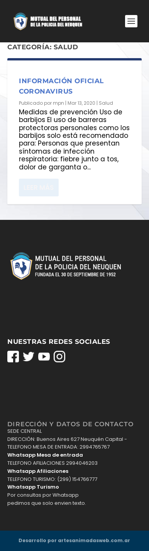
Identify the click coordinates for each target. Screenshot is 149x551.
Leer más (39, 187)
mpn (58, 103)
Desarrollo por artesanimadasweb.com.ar (74, 540)
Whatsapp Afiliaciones (37, 471)
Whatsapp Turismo (33, 487)
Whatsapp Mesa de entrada (45, 455)
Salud (106, 103)
